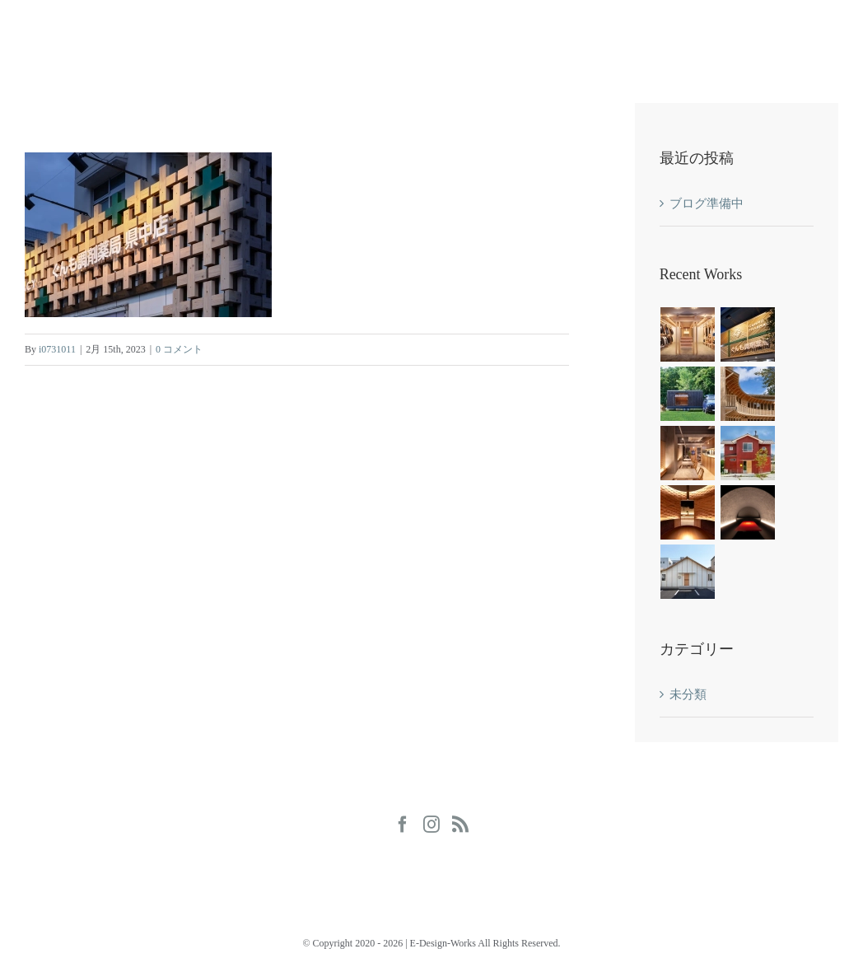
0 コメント (179, 349)
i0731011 (57, 349)
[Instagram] (431, 824)
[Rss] (460, 824)
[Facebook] (402, 824)
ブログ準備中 (706, 203)
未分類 (688, 694)
